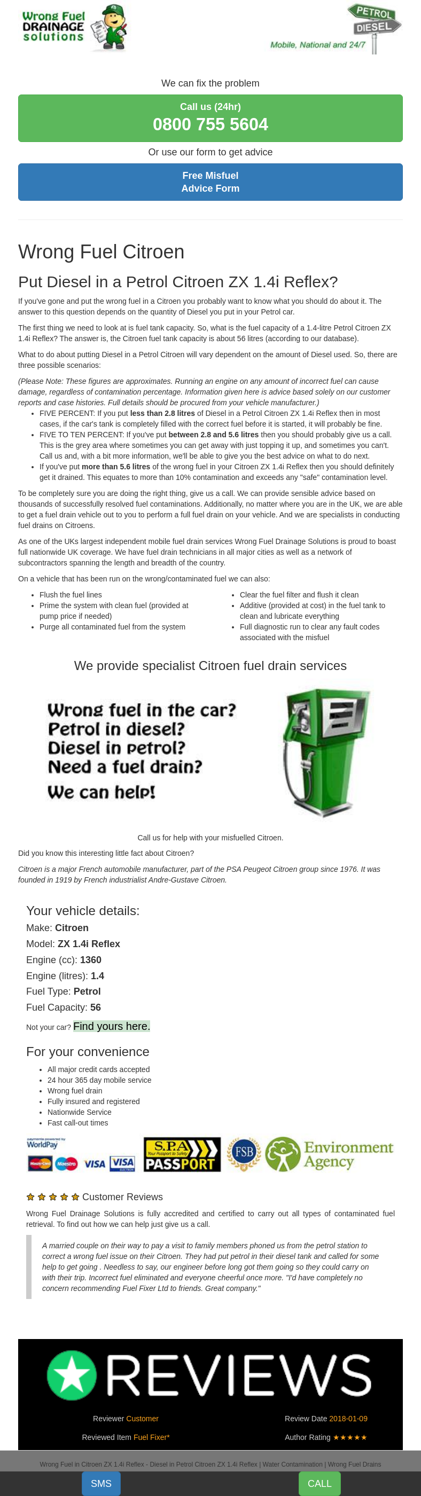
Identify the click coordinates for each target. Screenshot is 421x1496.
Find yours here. (112, 1026)
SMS (101, 1483)
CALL (320, 1483)
